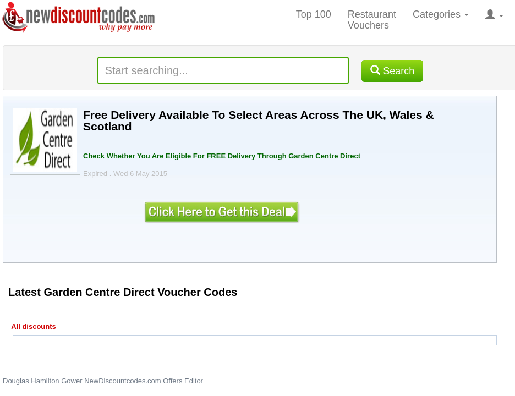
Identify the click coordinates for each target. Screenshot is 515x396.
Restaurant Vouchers (372, 20)
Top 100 (313, 14)
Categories (441, 14)
